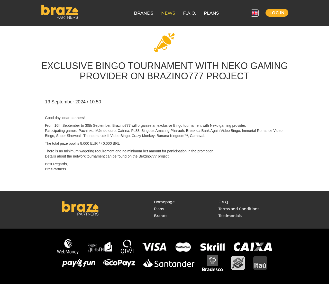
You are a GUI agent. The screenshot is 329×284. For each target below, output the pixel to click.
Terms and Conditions (238, 209)
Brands (160, 215)
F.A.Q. (189, 13)
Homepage (164, 202)
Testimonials (230, 215)
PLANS (211, 13)
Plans (159, 209)
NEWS (168, 13)
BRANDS (143, 13)
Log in (277, 13)
